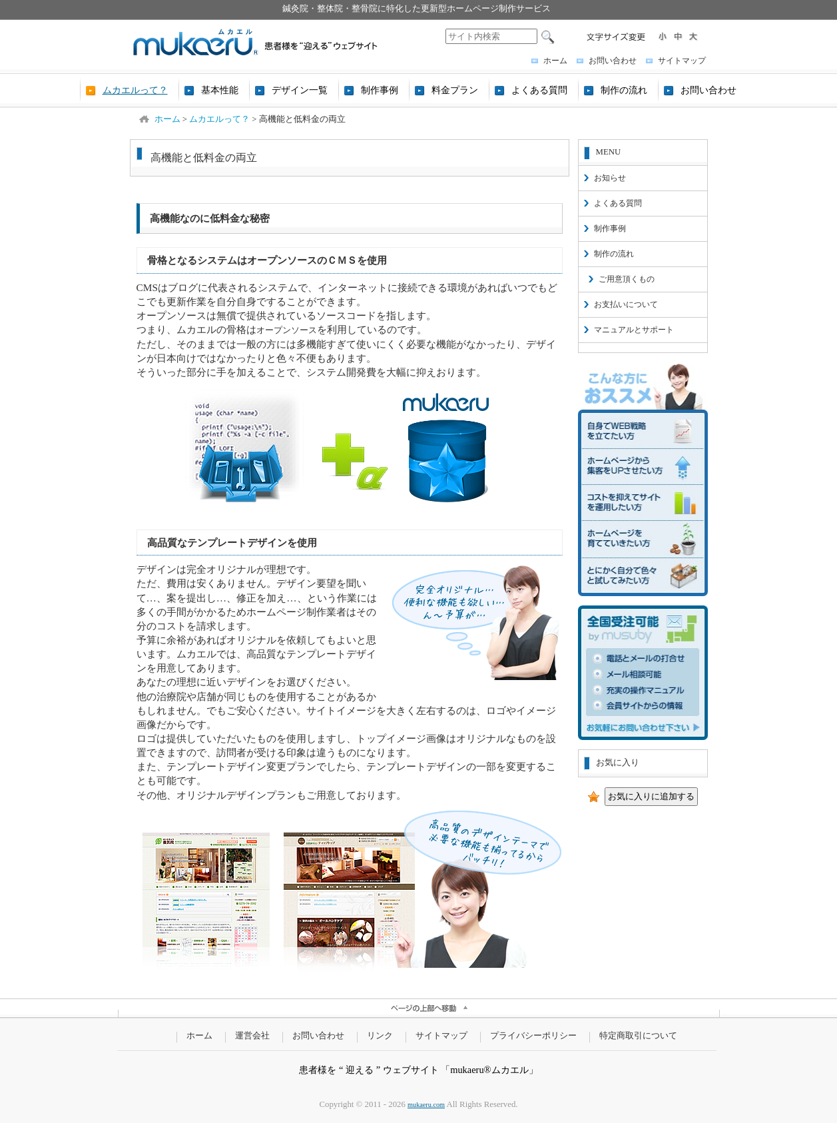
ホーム (555, 60)
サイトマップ (682, 60)
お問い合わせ (613, 60)
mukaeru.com (426, 1104)
